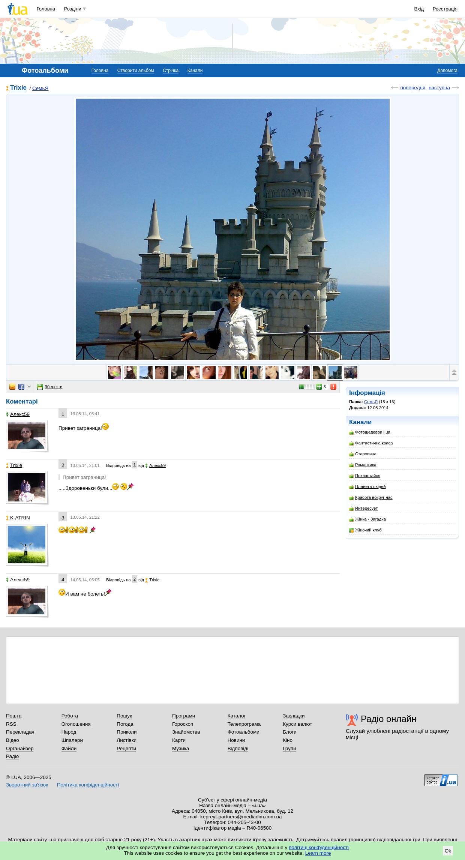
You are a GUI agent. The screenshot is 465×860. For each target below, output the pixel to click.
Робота (70, 716)
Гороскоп (182, 724)
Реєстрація (445, 9)
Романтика (362, 464)
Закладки (293, 716)
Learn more (318, 853)
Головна (46, 9)
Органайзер (19, 748)
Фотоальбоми (244, 732)
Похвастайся (364, 475)
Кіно (287, 740)
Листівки (126, 740)
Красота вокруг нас (371, 497)
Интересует (363, 508)
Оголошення (76, 724)
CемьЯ (40, 88)
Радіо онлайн (389, 719)
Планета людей (367, 486)
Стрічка (170, 70)
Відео (12, 740)
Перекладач (20, 732)
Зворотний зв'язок (27, 785)
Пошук (124, 716)
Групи (289, 748)
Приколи (126, 732)
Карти (179, 740)
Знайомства (186, 732)
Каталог (237, 716)
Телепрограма (244, 724)
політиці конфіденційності (319, 847)
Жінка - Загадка (367, 519)
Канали (195, 70)
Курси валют (297, 724)
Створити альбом (135, 70)
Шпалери (72, 740)
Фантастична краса (371, 443)
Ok (448, 851)
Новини (236, 740)
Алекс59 (18, 414)
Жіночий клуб (365, 530)
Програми (183, 716)
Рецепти (126, 748)
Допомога (447, 70)
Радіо (12, 756)
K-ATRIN (18, 518)
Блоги (290, 732)
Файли (69, 748)
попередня (412, 87)
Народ (69, 732)
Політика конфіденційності (88, 785)
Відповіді (238, 748)
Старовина (362, 454)
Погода (125, 724)
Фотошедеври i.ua (369, 432)
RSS (11, 724)
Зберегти (50, 387)
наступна (439, 87)
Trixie (18, 88)
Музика (180, 748)
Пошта (13, 716)
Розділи (72, 9)
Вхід (419, 9)
